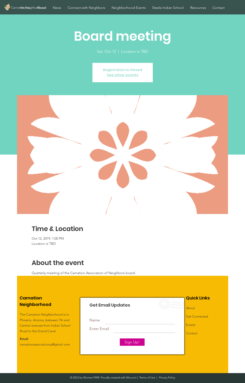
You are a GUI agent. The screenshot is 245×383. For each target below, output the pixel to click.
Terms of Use (147, 377)
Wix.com (131, 377)
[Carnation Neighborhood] (38, 8)
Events (190, 325)
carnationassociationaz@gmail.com (45, 344)
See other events (122, 75)
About (190, 308)
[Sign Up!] (132, 342)
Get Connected (197, 316)
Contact (191, 333)
